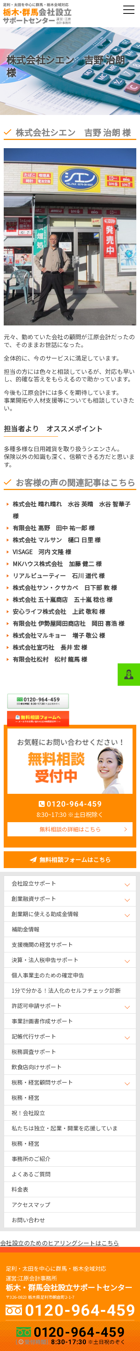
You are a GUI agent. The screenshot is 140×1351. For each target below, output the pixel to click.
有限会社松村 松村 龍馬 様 (50, 659)
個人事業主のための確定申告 (48, 975)
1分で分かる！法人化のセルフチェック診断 (66, 990)
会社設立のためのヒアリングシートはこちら (59, 1242)
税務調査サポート (34, 1051)
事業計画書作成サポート (42, 1021)
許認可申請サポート (37, 1006)
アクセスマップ (31, 1204)
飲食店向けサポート (37, 1067)
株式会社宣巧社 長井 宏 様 (50, 647)
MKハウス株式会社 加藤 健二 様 (57, 563)
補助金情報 (25, 929)
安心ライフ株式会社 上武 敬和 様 (59, 611)
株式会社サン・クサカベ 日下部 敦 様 (65, 587)
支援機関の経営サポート (42, 944)
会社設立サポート (34, 883)
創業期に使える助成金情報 (45, 914)
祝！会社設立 (28, 1113)
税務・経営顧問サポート (42, 1082)
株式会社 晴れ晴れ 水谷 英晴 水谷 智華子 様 (71, 509)
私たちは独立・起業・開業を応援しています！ (65, 1130)
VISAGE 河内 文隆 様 (42, 551)
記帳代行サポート (34, 1036)
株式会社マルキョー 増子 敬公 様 (59, 635)
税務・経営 (25, 1097)
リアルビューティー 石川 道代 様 (59, 575)
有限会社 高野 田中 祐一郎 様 (54, 527)
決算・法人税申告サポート (45, 960)
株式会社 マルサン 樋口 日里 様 (57, 539)
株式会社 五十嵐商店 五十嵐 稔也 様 (62, 599)
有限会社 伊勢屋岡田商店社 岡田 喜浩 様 (68, 623)
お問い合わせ (28, 1220)
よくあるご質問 (31, 1174)
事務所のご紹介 (31, 1159)
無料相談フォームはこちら (75, 859)
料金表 (20, 1189)
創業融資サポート (34, 898)
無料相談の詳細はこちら (70, 829)
